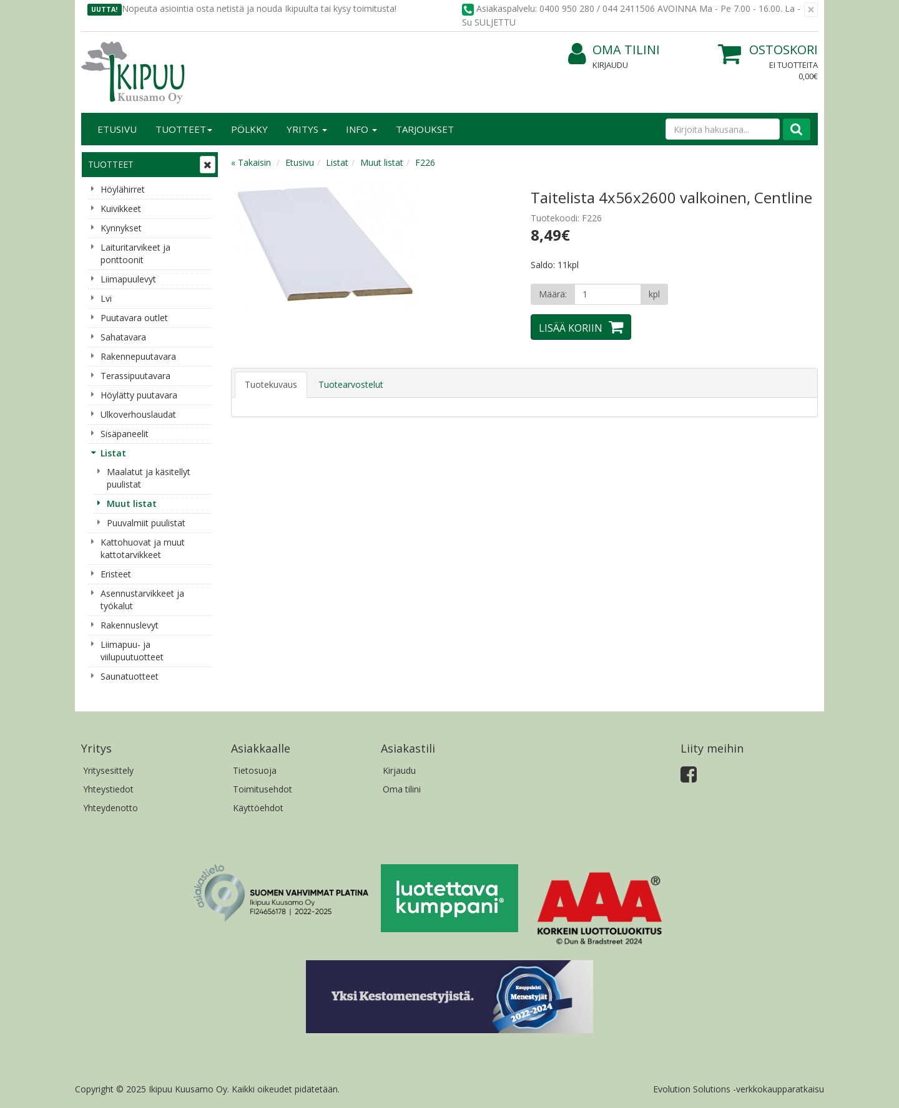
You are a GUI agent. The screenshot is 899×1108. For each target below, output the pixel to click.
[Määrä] (607, 294)
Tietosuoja (255, 770)
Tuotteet (183, 129)
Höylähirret (123, 189)
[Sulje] (811, 9)
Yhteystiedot (108, 789)
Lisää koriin (570, 328)
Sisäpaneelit (125, 434)
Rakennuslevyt (130, 625)
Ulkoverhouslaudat (138, 414)
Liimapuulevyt (128, 279)
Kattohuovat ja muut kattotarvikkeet (143, 548)
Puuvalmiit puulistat (146, 523)
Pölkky (249, 129)
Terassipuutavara (135, 376)
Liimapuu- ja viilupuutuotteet (132, 650)
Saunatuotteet (130, 676)
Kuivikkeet (121, 208)
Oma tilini (614, 50)
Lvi (106, 298)
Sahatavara (123, 337)
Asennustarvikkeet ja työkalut (142, 599)
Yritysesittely (108, 770)
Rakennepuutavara (138, 356)
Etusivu (117, 129)
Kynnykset (121, 228)
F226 (425, 162)
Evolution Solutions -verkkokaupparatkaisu (738, 1089)
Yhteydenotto (110, 808)
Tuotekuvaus (271, 384)
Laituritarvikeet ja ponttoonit (135, 253)
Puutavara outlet (134, 318)
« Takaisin (251, 162)
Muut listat (132, 503)
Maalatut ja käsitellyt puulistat (148, 478)
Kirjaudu (610, 64)
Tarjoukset (425, 129)
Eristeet (116, 574)
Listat (113, 453)
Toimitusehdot (262, 789)
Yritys (307, 129)
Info (361, 129)
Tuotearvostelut (350, 384)
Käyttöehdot (258, 808)
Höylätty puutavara (139, 395)
